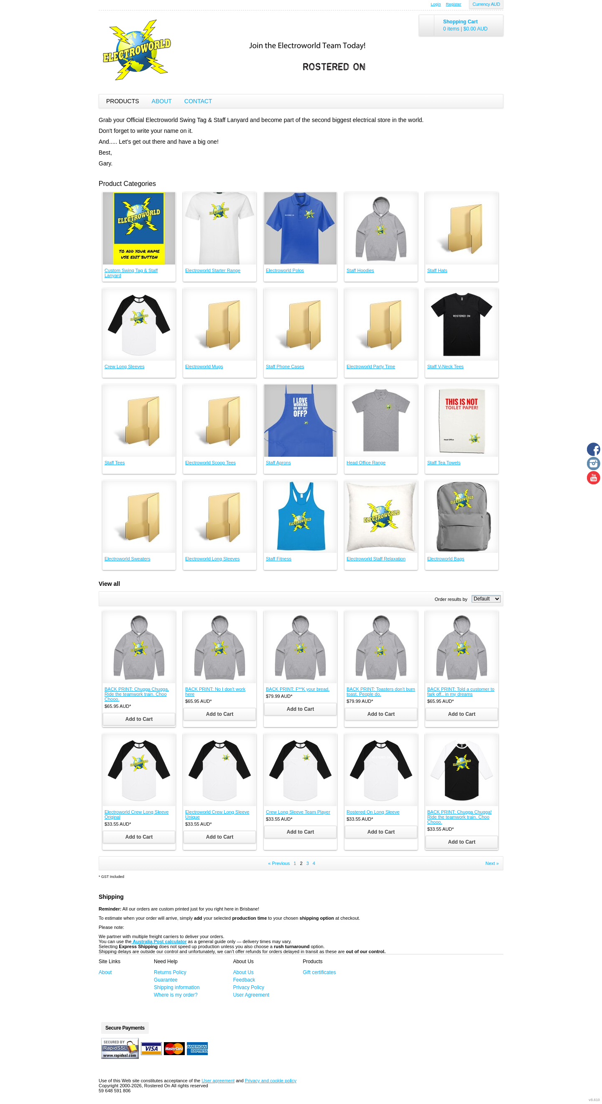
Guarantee (166, 980)
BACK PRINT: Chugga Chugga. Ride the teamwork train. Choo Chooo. (137, 694)
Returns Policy (170, 972)
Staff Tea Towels (444, 462)
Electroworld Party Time (371, 366)
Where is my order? (176, 995)
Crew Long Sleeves (124, 366)
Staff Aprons (278, 462)
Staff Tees (115, 462)
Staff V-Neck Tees (445, 366)
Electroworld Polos (285, 270)
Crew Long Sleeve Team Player (298, 811)
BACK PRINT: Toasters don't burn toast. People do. (381, 692)
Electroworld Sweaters (127, 558)
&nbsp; (139, 228)
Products (122, 101)
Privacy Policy (248, 987)
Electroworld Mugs (204, 366)
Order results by (451, 599)
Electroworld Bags (445, 558)
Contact (198, 101)
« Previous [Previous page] (279, 863)
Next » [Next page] (492, 863)
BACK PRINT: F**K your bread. (297, 689)
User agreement (218, 1080)
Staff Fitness (278, 558)
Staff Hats (437, 270)
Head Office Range (366, 462)
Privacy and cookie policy (271, 1080)
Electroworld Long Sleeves (212, 558)
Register (454, 4)
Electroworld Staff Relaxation (376, 558)
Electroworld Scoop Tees (210, 462)
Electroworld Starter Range (212, 270)
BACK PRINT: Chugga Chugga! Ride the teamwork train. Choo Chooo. (459, 816)
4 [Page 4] (314, 863)
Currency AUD (486, 4)
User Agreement (251, 995)
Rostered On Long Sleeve (373, 811)
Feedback (244, 980)
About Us (243, 972)
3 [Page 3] (307, 863)
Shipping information (176, 987)
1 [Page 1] (294, 863)
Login (436, 4)
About (162, 101)
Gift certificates (319, 972)
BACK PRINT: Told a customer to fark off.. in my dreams (461, 692)
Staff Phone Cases (285, 366)
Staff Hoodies (360, 270)
